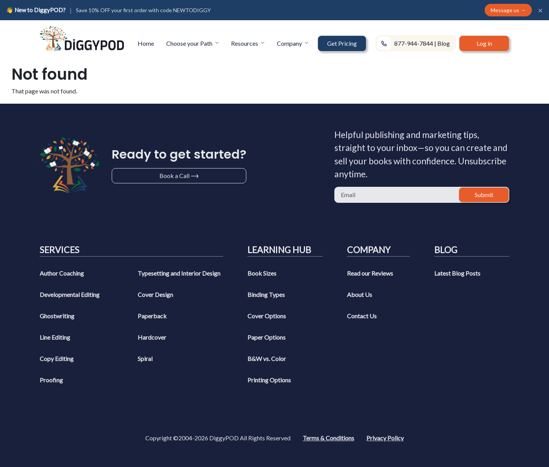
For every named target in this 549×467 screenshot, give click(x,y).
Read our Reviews (370, 273)
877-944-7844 (413, 43)
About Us (359, 294)
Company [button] (290, 43)
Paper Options (266, 337)
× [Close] (540, 10)
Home (146, 43)
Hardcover (152, 337)
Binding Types (266, 294)
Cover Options (266, 315)
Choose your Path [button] (190, 43)
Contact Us (362, 315)
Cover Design (155, 294)
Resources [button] (245, 43)
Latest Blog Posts (457, 273)
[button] (342, 43)
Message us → (508, 10)
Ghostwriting (57, 315)
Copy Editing (57, 358)
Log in (484, 43)
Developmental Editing (70, 294)
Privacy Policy (385, 437)
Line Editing (55, 337)
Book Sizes (261, 273)
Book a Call (174, 175)
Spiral (145, 358)
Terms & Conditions (328, 437)
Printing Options (269, 380)
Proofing (51, 380)
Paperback (152, 315)
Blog (443, 43)
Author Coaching (62, 273)
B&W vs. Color (266, 358)
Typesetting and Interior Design (179, 273)
